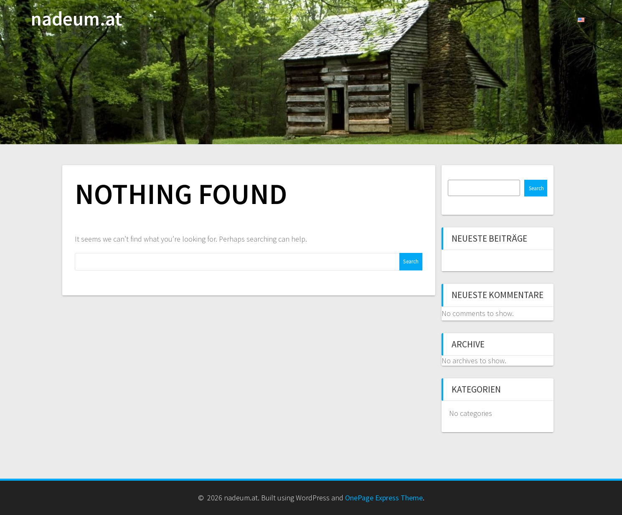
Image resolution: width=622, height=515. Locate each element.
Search (536, 188)
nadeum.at (76, 19)
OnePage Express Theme (384, 497)
